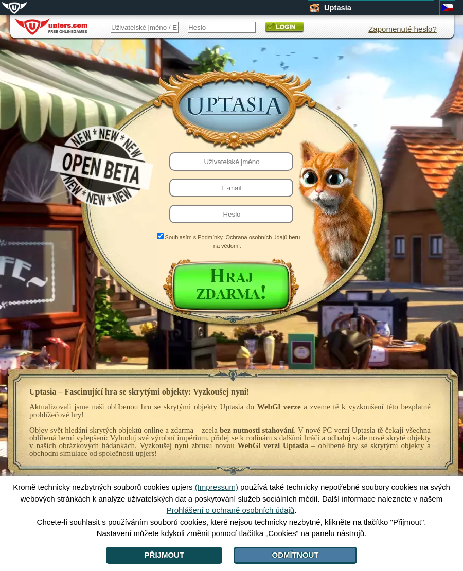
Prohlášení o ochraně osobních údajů (231, 510)
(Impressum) (216, 487)
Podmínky (210, 237)
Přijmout (165, 554)
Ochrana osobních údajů (256, 237)
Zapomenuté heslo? (402, 29)
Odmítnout (295, 554)
